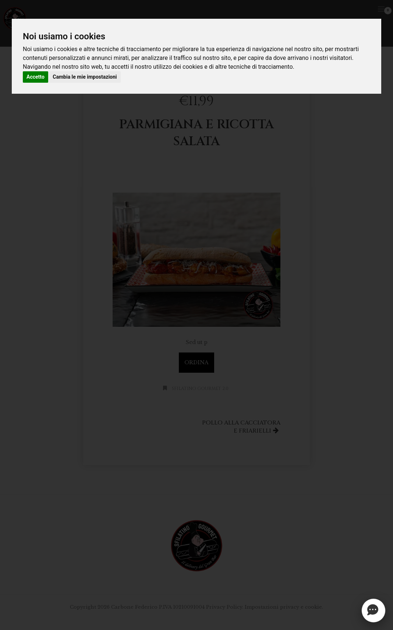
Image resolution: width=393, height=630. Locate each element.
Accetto (35, 77)
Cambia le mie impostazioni (85, 77)
